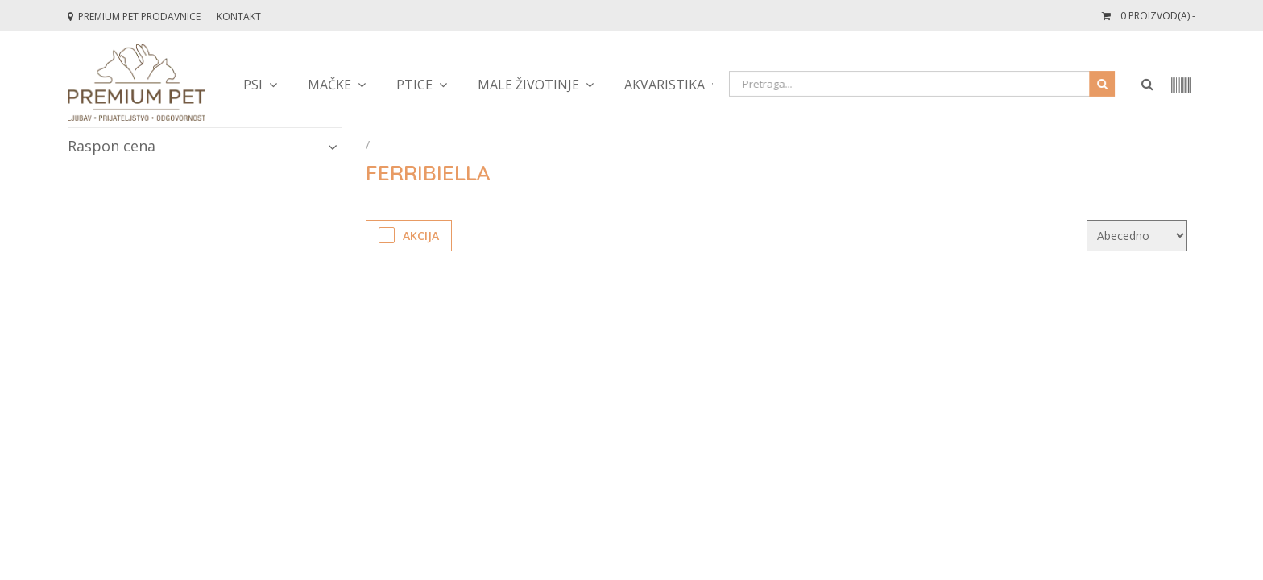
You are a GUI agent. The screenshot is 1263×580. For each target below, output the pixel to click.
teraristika (790, 84)
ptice (414, 84)
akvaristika (664, 84)
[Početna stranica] (369, 144)
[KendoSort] (1137, 235)
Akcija (409, 235)
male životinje (528, 84)
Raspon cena (202, 145)
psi (253, 84)
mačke (329, 84)
